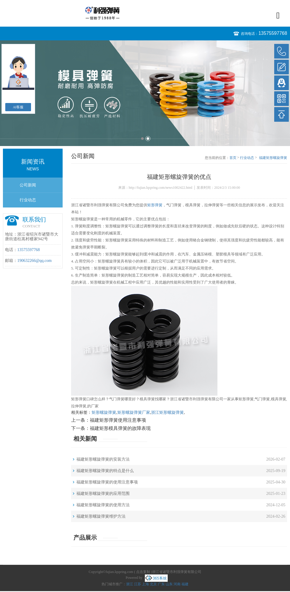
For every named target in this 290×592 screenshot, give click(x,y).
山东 (169, 584)
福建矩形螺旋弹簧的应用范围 (103, 493)
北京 (153, 584)
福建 (184, 584)
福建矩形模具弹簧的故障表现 (120, 428)
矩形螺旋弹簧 (104, 412)
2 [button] (148, 138)
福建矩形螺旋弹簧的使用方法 (103, 505)
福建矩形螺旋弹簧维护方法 (101, 516)
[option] (145, 93)
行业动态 (28, 200)
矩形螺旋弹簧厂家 (133, 412)
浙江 (129, 584)
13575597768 (272, 33)
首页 (232, 158)
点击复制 (143, 572)
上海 (145, 584)
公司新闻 (28, 185)
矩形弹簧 (154, 205)
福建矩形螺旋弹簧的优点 (273, 158)
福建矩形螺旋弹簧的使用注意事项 (107, 482)
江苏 (137, 584)
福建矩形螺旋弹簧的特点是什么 (105, 471)
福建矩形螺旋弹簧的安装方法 (103, 459)
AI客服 (18, 107)
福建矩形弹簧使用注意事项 (118, 420)
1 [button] (142, 138)
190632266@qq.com (34, 260)
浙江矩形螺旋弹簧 (167, 412)
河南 (177, 584)
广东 (161, 584)
